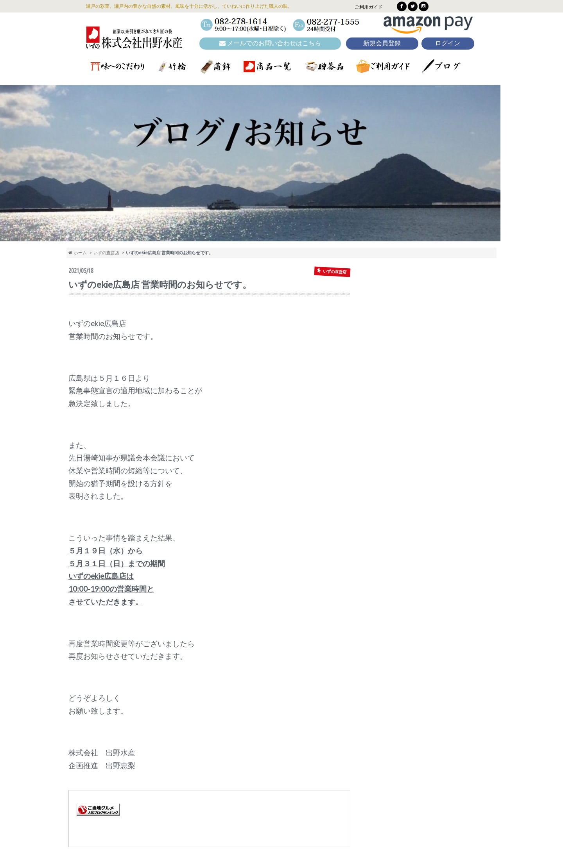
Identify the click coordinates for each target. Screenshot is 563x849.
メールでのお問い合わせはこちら (270, 43)
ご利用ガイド (369, 7)
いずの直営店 (106, 252)
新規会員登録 (382, 43)
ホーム (77, 252)
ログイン (447, 43)
